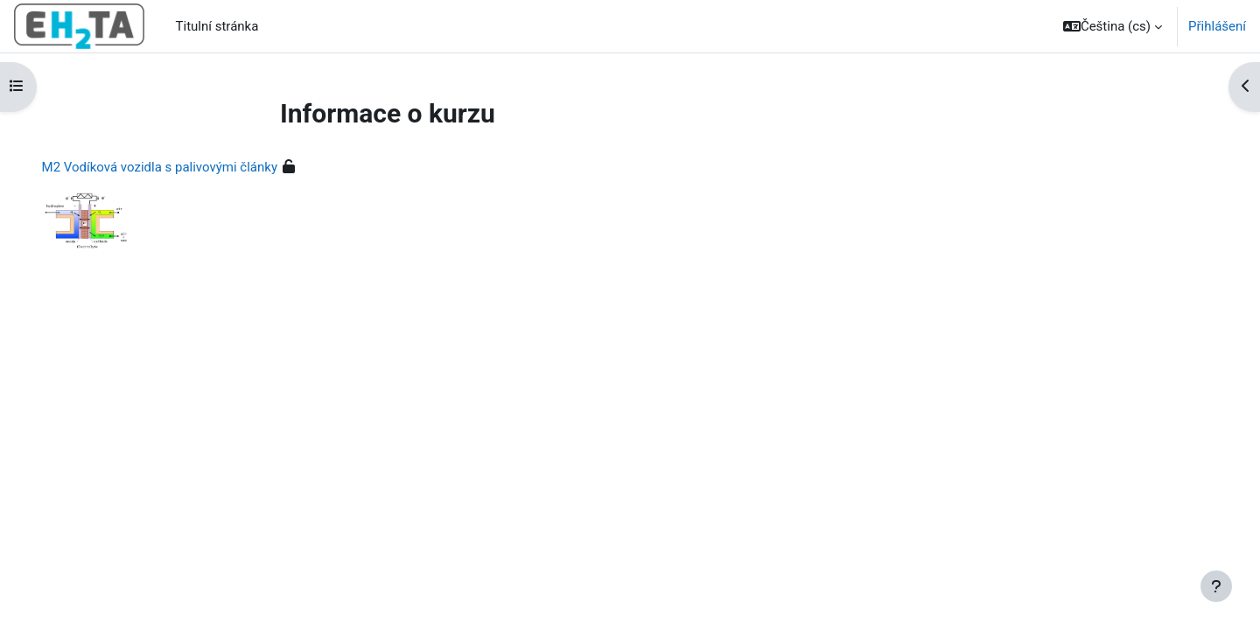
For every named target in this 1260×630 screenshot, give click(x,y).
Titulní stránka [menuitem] (217, 26)
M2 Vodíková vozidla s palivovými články (184, 167)
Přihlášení (1217, 26)
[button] (1112, 26)
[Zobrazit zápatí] (1216, 586)
